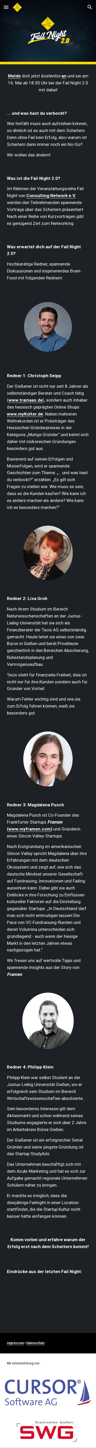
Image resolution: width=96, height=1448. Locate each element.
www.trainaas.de (25, 400)
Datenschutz (35, 1343)
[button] (6, 7)
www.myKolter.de (25, 414)
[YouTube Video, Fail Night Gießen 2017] (48, 1303)
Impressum (15, 1343)
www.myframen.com (29, 829)
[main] (48, 82)
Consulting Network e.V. (51, 195)
